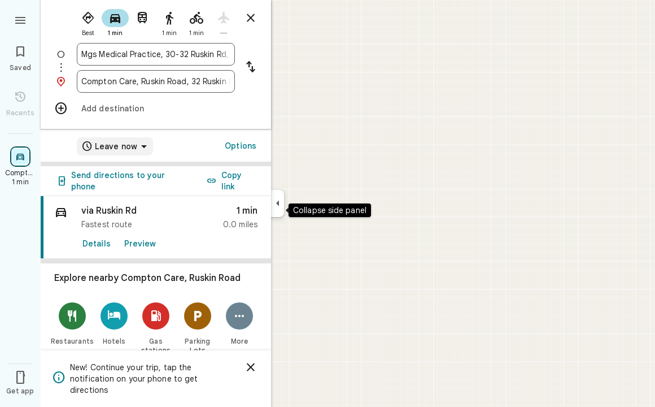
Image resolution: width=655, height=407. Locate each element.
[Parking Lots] (198, 328)
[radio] (88, 21)
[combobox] (155, 54)
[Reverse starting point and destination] (251, 68)
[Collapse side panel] (277, 203)
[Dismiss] (250, 367)
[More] (239, 323)
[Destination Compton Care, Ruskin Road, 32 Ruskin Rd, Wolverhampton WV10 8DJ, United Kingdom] (155, 81)
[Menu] (20, 19)
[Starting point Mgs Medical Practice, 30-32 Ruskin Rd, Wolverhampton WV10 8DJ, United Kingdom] (155, 54)
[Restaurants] (72, 323)
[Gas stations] (156, 328)
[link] (156, 227)
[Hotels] (114, 323)
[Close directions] (251, 18)
